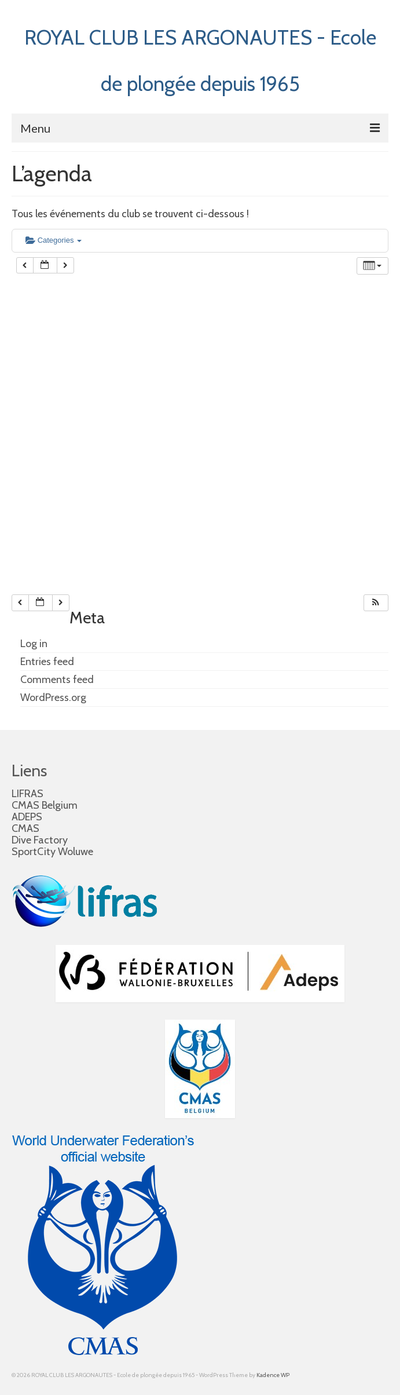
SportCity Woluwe (52, 851)
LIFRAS (27, 793)
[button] (375, 603)
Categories (53, 240)
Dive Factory (40, 840)
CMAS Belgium (45, 805)
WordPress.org (53, 697)
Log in (33, 643)
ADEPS (27, 816)
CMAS (25, 828)
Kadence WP (272, 1375)
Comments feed (57, 679)
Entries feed (47, 661)
